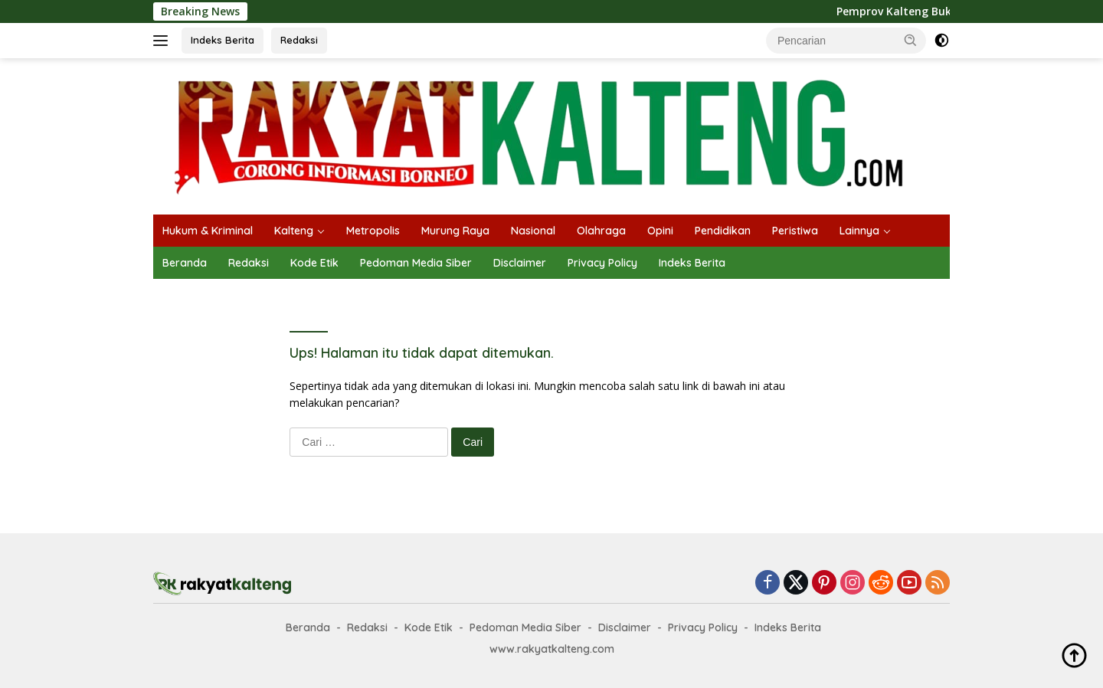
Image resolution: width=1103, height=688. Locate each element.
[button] (910, 40)
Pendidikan (723, 231)
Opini (660, 231)
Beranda (184, 263)
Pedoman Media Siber (416, 263)
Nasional (533, 231)
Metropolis (373, 231)
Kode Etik (314, 263)
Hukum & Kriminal (207, 231)
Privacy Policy (602, 263)
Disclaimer (519, 263)
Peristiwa (795, 231)
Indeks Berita (222, 40)
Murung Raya (455, 231)
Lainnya (859, 231)
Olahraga (601, 231)
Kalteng (293, 231)
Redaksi (299, 40)
